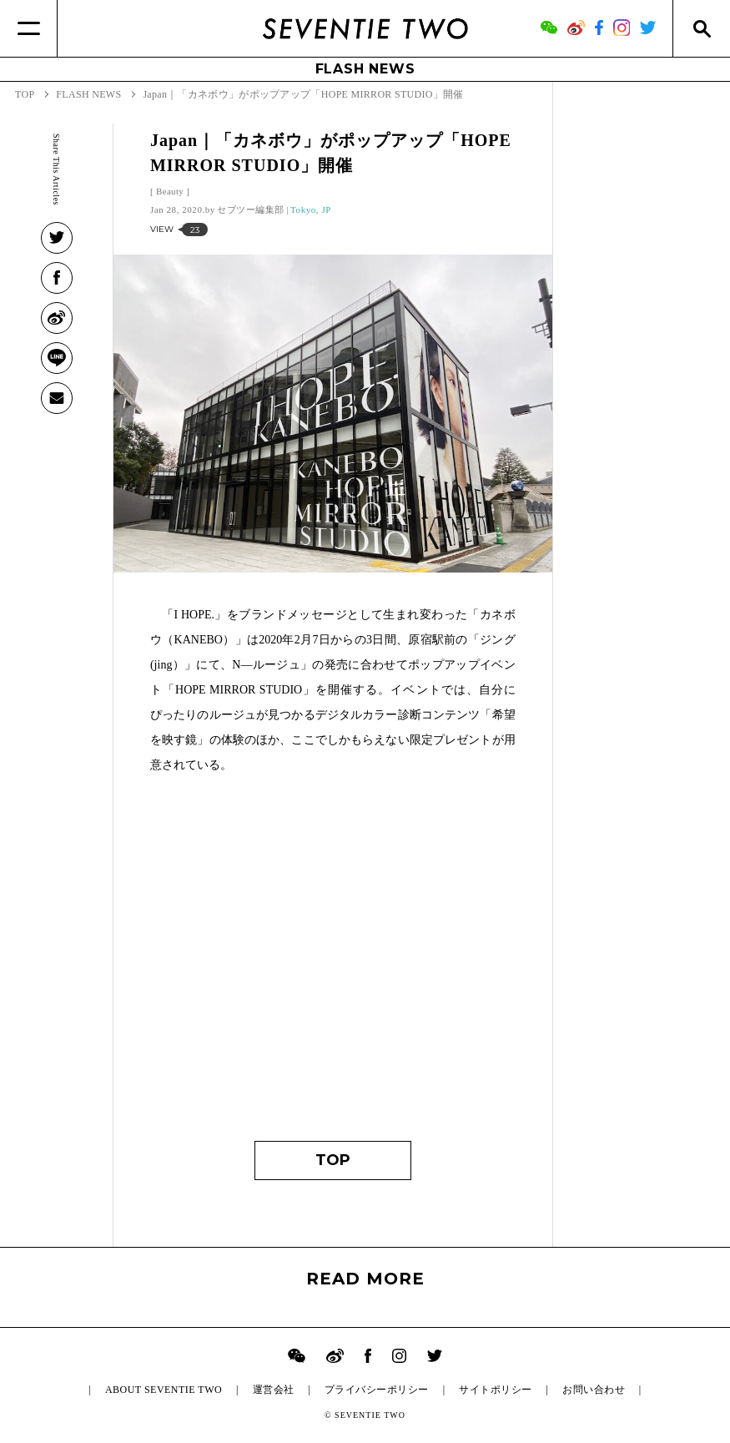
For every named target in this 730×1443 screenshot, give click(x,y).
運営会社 (274, 1389)
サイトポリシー (495, 1389)
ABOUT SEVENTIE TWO (163, 1389)
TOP (332, 1160)
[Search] (701, 28)
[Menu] (29, 28)
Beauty (170, 191)
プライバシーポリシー (377, 1389)
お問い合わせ (593, 1389)
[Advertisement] (333, 965)
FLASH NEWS (365, 69)
